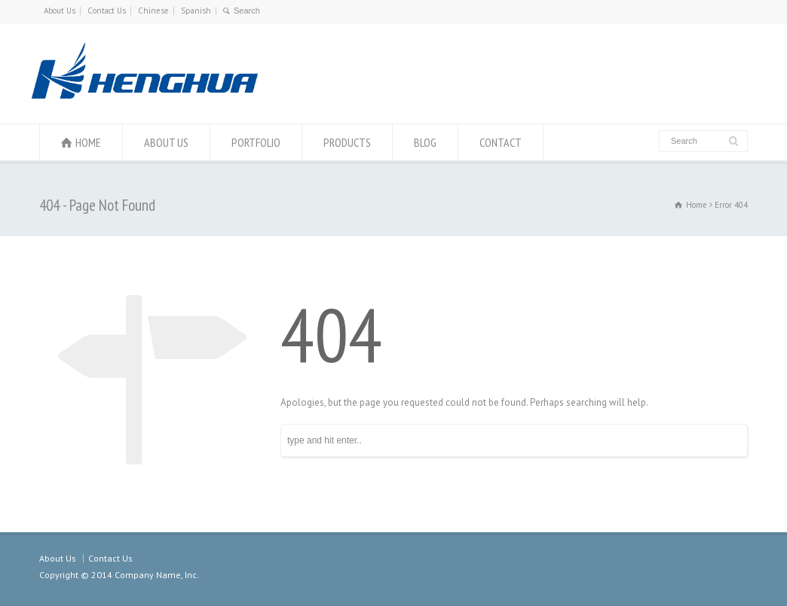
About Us (59, 10)
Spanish (196, 10)
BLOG (425, 142)
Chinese (153, 10)
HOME (88, 142)
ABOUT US (166, 142)
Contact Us (106, 10)
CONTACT (500, 142)
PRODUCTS (347, 142)
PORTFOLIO (255, 142)
